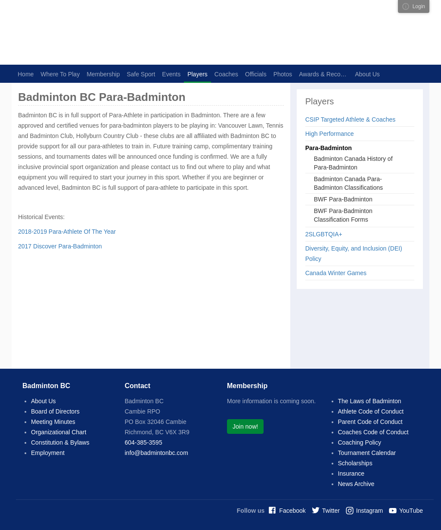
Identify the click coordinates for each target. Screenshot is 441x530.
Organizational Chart (58, 432)
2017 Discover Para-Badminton (60, 246)
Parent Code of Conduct (370, 421)
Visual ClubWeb (405, 6)
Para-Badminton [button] (328, 147)
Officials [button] (256, 74)
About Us (43, 401)
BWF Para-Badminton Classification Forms (343, 215)
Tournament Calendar (367, 452)
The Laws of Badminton (369, 401)
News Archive (356, 483)
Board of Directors (55, 411)
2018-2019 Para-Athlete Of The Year (67, 231)
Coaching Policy (359, 442)
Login (419, 6)
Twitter (331, 510)
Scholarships (355, 463)
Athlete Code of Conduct (371, 411)
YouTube (411, 510)
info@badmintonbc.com (156, 452)
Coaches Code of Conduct (373, 432)
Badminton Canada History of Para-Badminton (353, 163)
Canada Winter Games (335, 273)
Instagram (369, 510)
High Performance (329, 133)
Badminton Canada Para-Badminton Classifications (348, 183)
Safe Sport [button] (141, 74)
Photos (282, 74)
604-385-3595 (143, 442)
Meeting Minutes (53, 421)
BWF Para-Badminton (343, 199)
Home (26, 74)
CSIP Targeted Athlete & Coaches (350, 119)
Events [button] (171, 74)
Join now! (245, 426)
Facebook (292, 510)
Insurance (351, 473)
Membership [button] (103, 74)
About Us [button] (367, 74)
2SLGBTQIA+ (323, 234)
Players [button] (197, 74)
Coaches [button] (226, 74)
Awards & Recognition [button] (325, 74)
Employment (48, 452)
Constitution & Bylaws (60, 442)
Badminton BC (108, 32)
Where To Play (60, 74)
